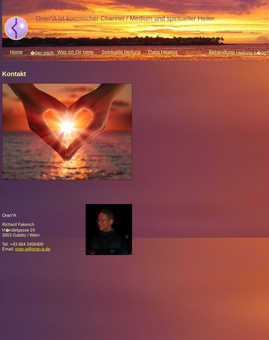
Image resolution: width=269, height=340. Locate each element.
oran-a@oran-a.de (32, 249)
